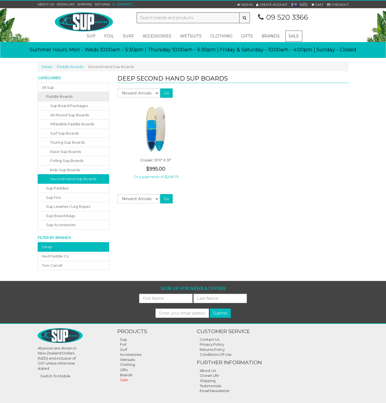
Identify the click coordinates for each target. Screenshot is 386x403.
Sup (123, 339)
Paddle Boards (70, 66)
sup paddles (57, 188)
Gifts (124, 370)
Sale (294, 36)
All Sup (48, 87)
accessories (157, 36)
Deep (47, 66)
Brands (271, 36)
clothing (221, 36)
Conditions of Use (216, 354)
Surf (123, 349)
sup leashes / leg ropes (68, 206)
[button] (245, 4)
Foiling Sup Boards (66, 160)
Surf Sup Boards (64, 133)
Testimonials (210, 386)
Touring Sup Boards (67, 142)
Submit (220, 313)
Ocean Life (65, 4)
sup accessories (60, 225)
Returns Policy (212, 349)
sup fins (53, 197)
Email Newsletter (215, 391)
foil (109, 36)
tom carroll (52, 265)
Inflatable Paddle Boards (72, 124)
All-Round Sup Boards (69, 115)
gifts (247, 36)
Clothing (127, 364)
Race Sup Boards (65, 151)
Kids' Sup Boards (65, 170)
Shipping (84, 4)
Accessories (130, 354)
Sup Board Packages (69, 105)
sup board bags (60, 216)
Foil (123, 344)
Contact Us (209, 339)
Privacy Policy (212, 344)
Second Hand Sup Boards (73, 179)
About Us (46, 4)
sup (91, 36)
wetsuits (191, 36)
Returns (102, 4)
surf (128, 36)
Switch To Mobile (55, 376)
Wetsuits (127, 359)
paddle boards (59, 96)
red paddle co (55, 256)
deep (47, 247)
